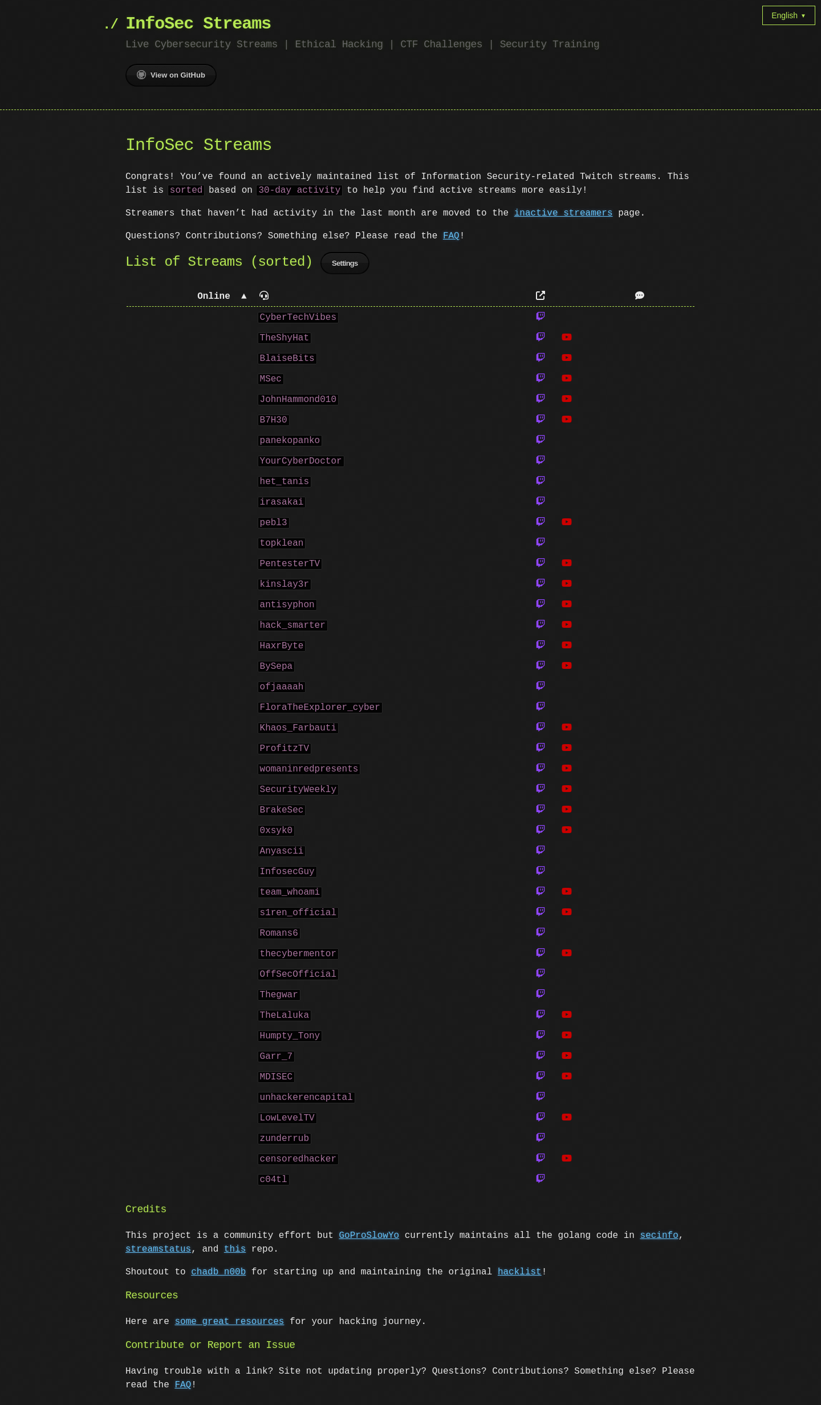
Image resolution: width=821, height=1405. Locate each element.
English (788, 15)
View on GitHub (171, 74)
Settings (345, 265)
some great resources (229, 1323)
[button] (190, 298)
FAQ (451, 236)
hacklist (520, 1274)
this (235, 1251)
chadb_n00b (218, 1274)
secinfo (659, 1237)
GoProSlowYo (369, 1237)
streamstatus (158, 1251)
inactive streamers (563, 213)
